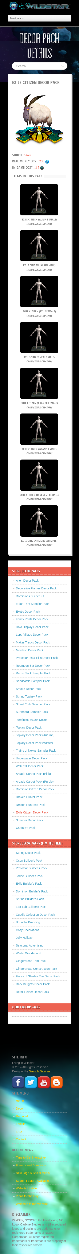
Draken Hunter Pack (29, 797)
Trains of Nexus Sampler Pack (36, 750)
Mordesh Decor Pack (30, 650)
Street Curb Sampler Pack (33, 704)
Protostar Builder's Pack (31, 868)
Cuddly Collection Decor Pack (35, 914)
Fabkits (20, 1124)
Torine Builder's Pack (29, 876)
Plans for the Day (27, 1196)
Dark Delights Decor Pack (33, 984)
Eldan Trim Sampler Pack (32, 603)
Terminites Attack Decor (31, 719)
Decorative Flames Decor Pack (36, 588)
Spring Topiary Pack (29, 696)
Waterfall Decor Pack (30, 766)
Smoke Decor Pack (28, 689)
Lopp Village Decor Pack (32, 634)
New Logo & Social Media (33, 1173)
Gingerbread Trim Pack (31, 961)
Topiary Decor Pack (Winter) (34, 743)
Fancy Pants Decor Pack (32, 619)
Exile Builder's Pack (29, 883)
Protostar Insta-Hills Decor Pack (37, 658)
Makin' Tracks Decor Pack (33, 642)
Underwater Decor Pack (31, 758)
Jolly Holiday (24, 937)
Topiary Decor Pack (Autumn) (35, 735)
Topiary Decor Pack (29, 727)
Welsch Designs (39, 1071)
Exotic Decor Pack (28, 611)
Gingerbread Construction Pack (36, 968)
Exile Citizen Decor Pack (32, 812)
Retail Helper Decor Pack (32, 992)
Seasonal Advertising (30, 945)
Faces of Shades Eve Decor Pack (38, 976)
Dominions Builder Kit (30, 596)
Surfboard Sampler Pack (32, 712)
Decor (20, 1108)
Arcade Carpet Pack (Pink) (33, 773)
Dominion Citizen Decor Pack (35, 789)
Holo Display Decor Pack (32, 627)
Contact (21, 1139)
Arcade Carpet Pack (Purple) (35, 781)
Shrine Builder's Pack (30, 899)
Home (20, 1100)
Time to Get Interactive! (31, 1157)
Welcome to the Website (32, 1204)
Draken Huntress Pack (31, 805)
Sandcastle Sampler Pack (33, 681)
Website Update (26, 1188)
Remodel (22, 1116)
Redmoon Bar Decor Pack (33, 665)
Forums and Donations (31, 1165)
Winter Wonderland (28, 953)
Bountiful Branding (28, 922)
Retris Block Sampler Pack (33, 673)
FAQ (19, 1131)
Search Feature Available (32, 1180)
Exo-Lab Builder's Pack (31, 907)
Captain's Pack (26, 828)
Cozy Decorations (27, 930)
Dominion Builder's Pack (32, 891)
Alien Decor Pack (27, 580)
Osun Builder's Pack (29, 860)
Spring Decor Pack (28, 852)
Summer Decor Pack (29, 820)
